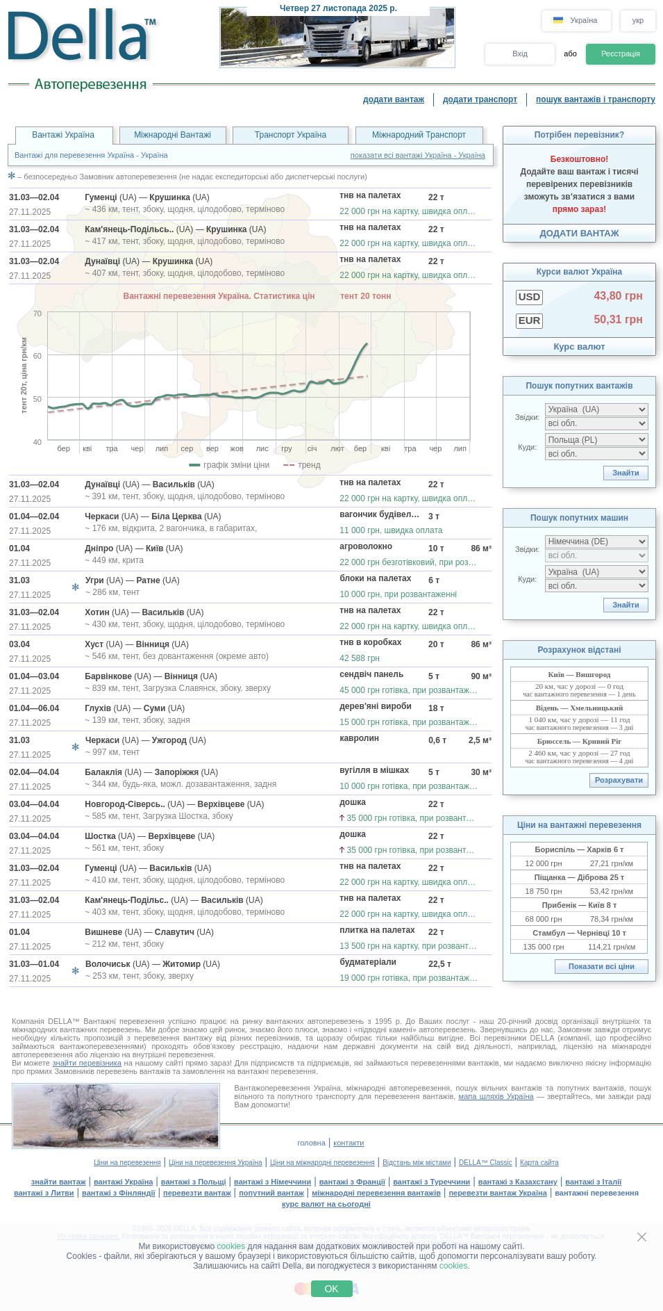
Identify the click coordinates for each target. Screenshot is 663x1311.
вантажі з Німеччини (272, 1182)
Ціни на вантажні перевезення (579, 825)
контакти (348, 1143)
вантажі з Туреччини (431, 1182)
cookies (231, 1246)
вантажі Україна (123, 1182)
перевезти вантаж (197, 1193)
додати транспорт (480, 99)
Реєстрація (620, 53)
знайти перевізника (87, 1063)
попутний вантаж (271, 1193)
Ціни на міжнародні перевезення (322, 1162)
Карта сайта (539, 1162)
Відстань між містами (417, 1162)
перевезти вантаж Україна (497, 1193)
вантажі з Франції (352, 1182)
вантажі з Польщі (193, 1182)
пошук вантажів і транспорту (595, 99)
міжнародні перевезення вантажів (376, 1193)
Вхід (520, 53)
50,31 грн (618, 319)
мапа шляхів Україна (496, 1096)
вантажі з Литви (44, 1193)
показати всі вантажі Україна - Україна (418, 155)
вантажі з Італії (593, 1182)
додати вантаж (393, 99)
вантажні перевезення (597, 1193)
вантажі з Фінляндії (119, 1193)
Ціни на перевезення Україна (215, 1162)
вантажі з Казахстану (517, 1182)
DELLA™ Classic (485, 1162)
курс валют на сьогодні (326, 1204)
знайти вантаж (58, 1182)
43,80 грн (618, 296)
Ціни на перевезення (127, 1162)
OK (331, 1288)
